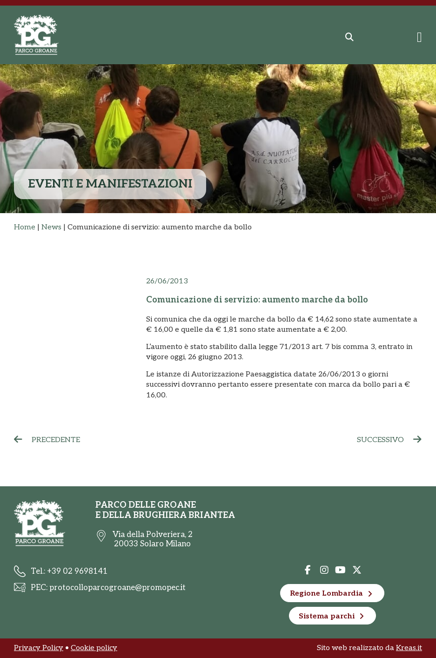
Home (24, 227)
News (51, 227)
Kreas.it (409, 648)
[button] (349, 37)
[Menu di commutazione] (419, 37)
